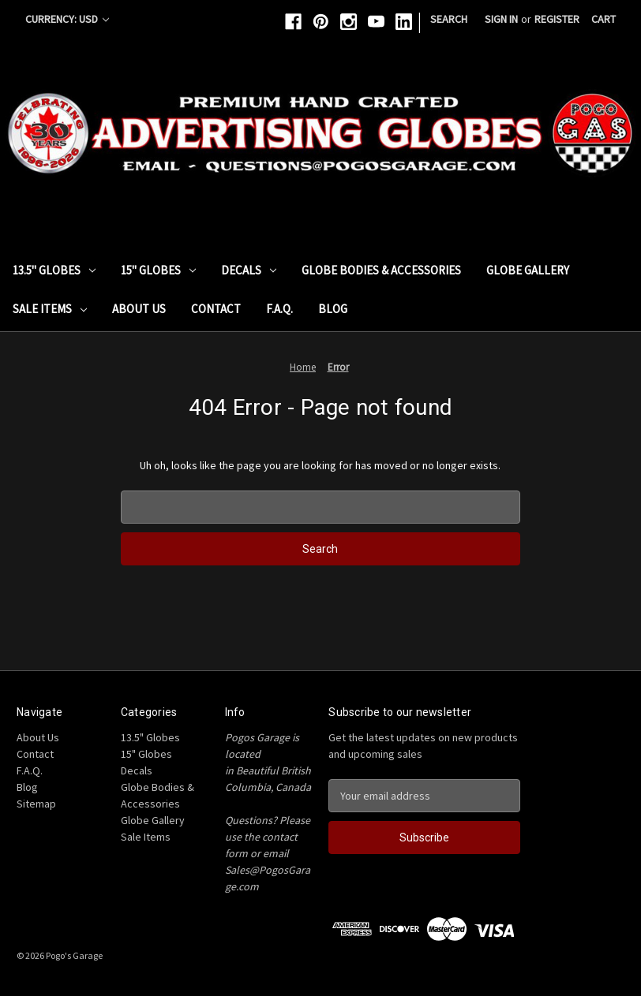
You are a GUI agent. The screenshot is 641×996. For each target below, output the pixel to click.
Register (556, 19)
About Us (139, 308)
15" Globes (158, 270)
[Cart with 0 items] (603, 19)
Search (448, 19)
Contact (216, 308)
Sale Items (50, 308)
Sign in (501, 19)
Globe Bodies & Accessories (381, 270)
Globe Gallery (527, 270)
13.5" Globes (54, 270)
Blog (332, 308)
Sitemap (36, 803)
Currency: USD (67, 19)
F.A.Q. (279, 308)
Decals (248, 270)
